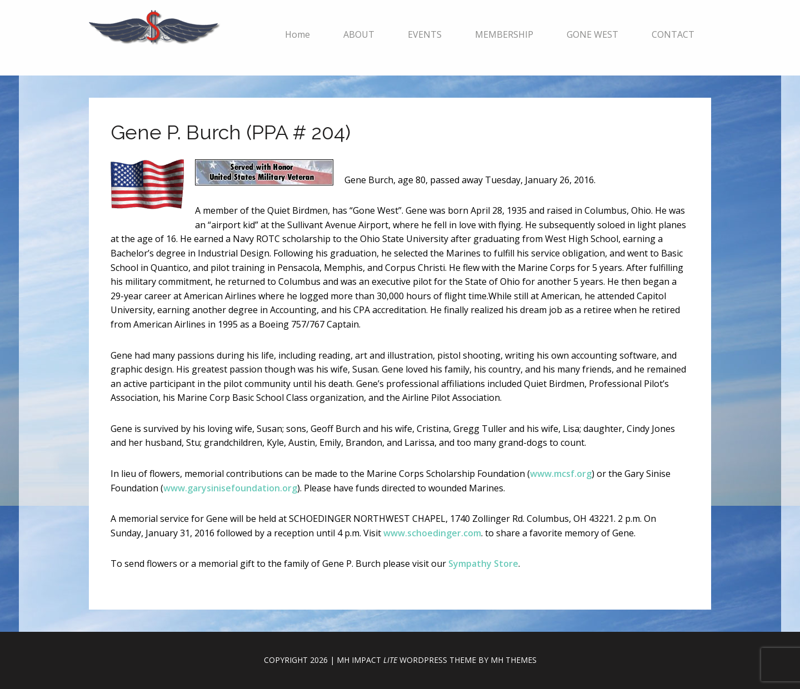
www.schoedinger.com (432, 533)
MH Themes (514, 660)
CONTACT (673, 34)
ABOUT (358, 34)
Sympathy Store (483, 563)
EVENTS (425, 34)
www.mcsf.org (561, 473)
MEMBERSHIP (504, 34)
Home (297, 34)
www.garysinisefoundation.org (230, 488)
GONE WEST (592, 34)
